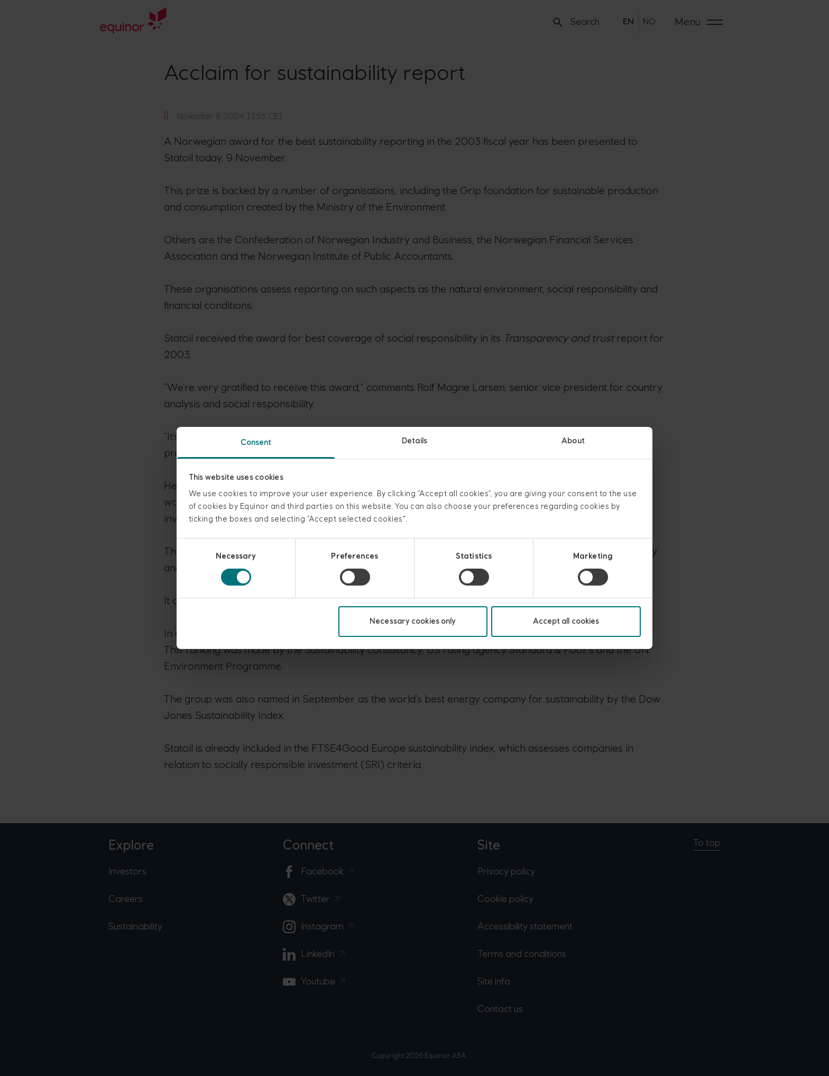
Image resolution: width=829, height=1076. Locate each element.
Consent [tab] (256, 442)
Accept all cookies (566, 621)
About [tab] (573, 441)
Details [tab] (414, 441)
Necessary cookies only (413, 621)
